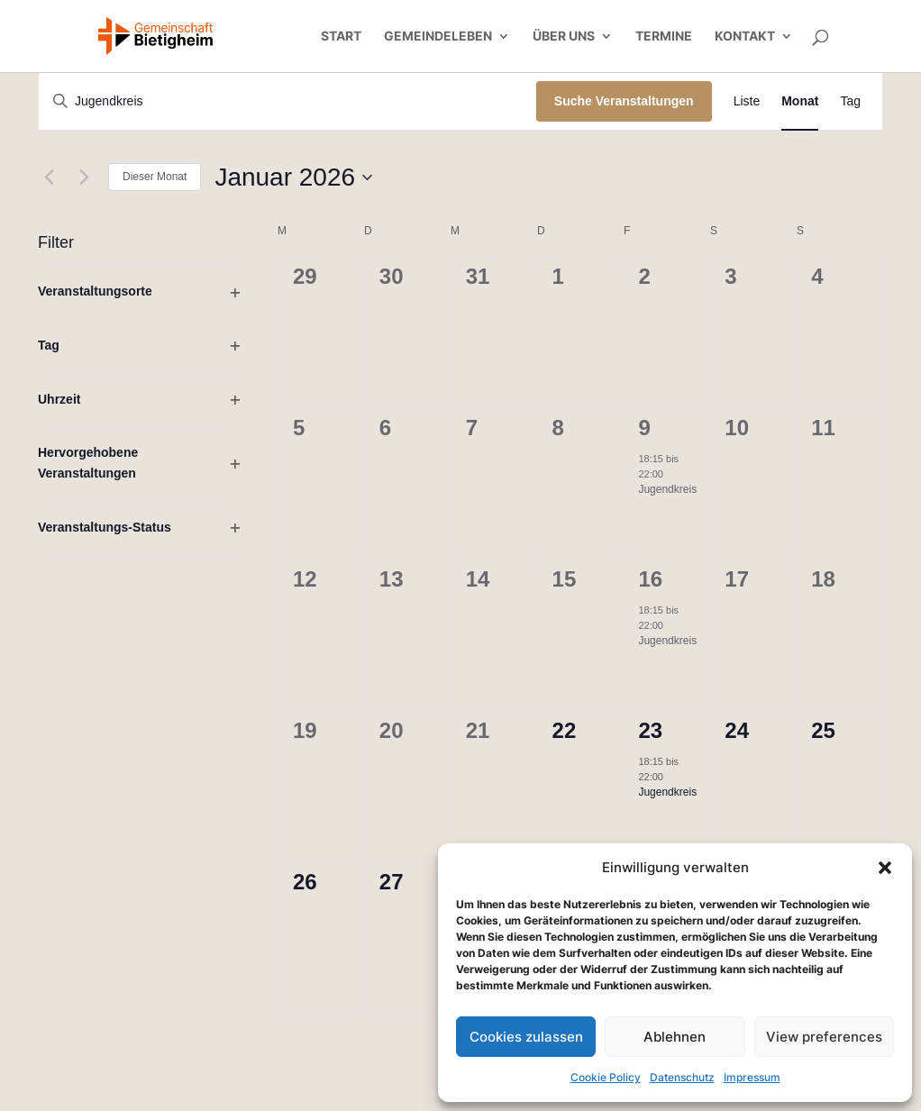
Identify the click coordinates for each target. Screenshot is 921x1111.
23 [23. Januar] (650, 730)
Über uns (564, 36)
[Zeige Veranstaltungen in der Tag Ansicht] (850, 101)
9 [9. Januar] (644, 427)
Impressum (752, 1077)
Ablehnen (674, 1036)
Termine (663, 36)
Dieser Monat (155, 176)
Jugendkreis (667, 489)
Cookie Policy (605, 1077)
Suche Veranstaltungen (624, 101)
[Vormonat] (48, 177)
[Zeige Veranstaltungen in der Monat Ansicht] (799, 101)
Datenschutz (682, 1077)
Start (341, 36)
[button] (885, 868)
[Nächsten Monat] (84, 177)
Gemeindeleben (438, 36)
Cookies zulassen (526, 1036)
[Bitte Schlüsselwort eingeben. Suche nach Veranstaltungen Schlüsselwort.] (287, 101)
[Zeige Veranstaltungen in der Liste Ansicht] (747, 101)
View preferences (824, 1036)
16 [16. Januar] (650, 579)
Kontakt (745, 36)
